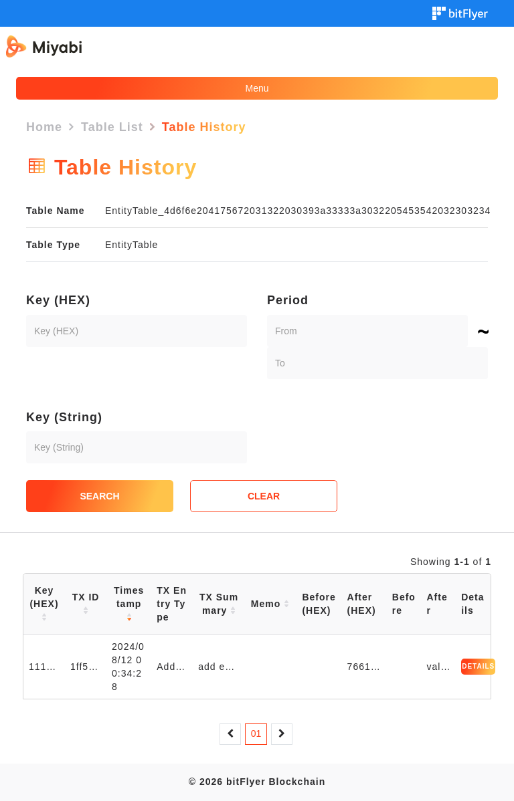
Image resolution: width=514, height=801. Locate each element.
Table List (112, 127)
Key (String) (64, 417)
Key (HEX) (58, 300)
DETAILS (478, 666)
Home (44, 127)
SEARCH (99, 496)
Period (288, 300)
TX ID (86, 604)
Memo (270, 603)
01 (256, 733)
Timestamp (129, 603)
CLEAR (264, 496)
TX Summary (218, 604)
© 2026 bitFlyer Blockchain (257, 781)
